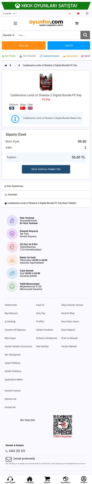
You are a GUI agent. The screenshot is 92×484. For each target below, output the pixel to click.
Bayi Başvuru (11, 313)
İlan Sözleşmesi (13, 354)
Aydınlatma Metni (14, 379)
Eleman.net (10, 399)
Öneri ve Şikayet (69, 338)
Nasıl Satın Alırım (70, 321)
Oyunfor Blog (67, 313)
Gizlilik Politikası (13, 371)
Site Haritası (42, 346)
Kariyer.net (10, 407)
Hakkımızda (11, 305)
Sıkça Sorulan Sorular (72, 305)
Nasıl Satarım (68, 330)
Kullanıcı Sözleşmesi (46, 338)
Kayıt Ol (40, 305)
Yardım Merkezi (69, 346)
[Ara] (85, 35)
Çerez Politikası (12, 363)
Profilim (40, 321)
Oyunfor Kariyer (13, 390)
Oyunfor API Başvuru (15, 330)
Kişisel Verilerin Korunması (18, 346)
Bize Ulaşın (10, 338)
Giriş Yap (40, 313)
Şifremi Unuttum (44, 330)
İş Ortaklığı (10, 321)
